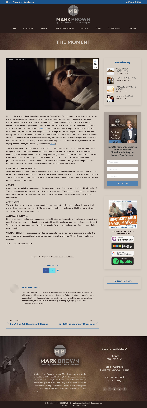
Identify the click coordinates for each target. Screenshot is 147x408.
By (57, 257)
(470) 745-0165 (133, 2)
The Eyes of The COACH (125, 96)
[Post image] (110, 71)
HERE (42, 128)
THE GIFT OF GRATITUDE (126, 78)
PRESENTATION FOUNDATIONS (122, 70)
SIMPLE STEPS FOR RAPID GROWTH (126, 88)
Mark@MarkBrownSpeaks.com (20, 2)
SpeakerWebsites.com (78, 406)
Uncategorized (44, 257)
